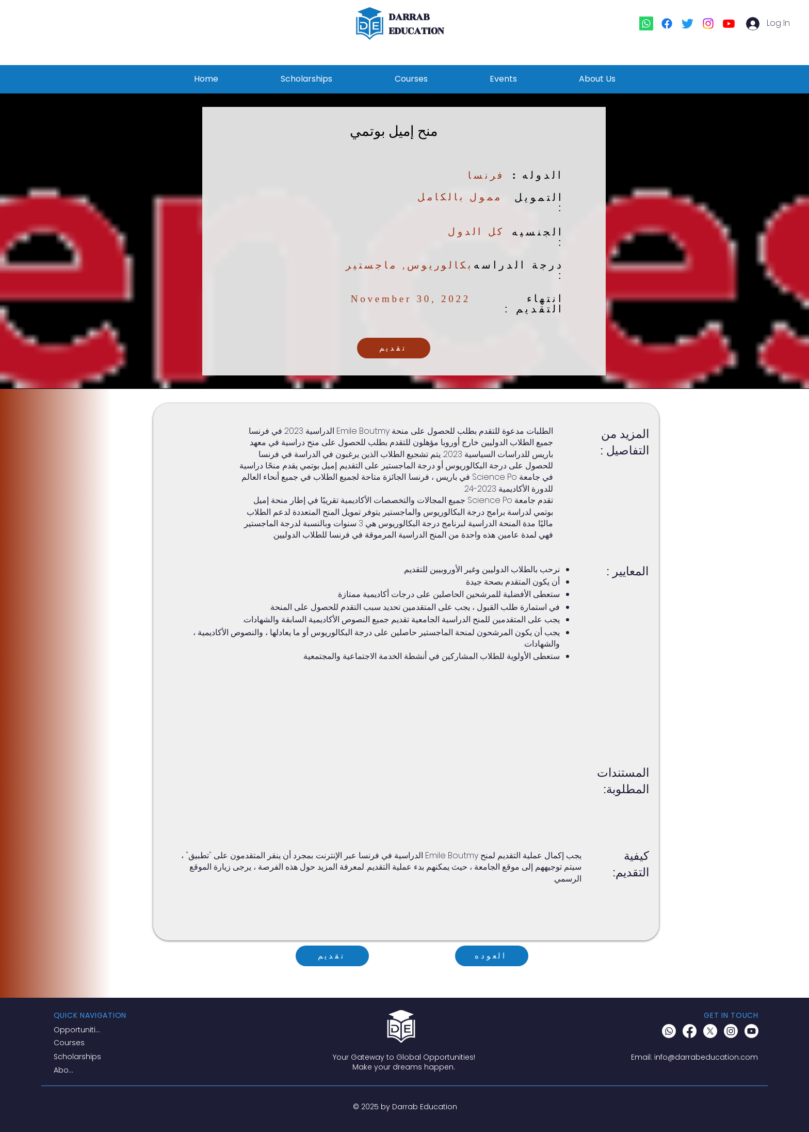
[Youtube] (729, 23)
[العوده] (491, 956)
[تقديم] (393, 348)
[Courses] (80, 1043)
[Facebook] (667, 23)
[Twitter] (687, 23)
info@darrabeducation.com (706, 1057)
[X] (710, 1031)
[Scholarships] (80, 1057)
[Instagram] (708, 23)
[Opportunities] (79, 1030)
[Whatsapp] (646, 23)
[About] (65, 1070)
